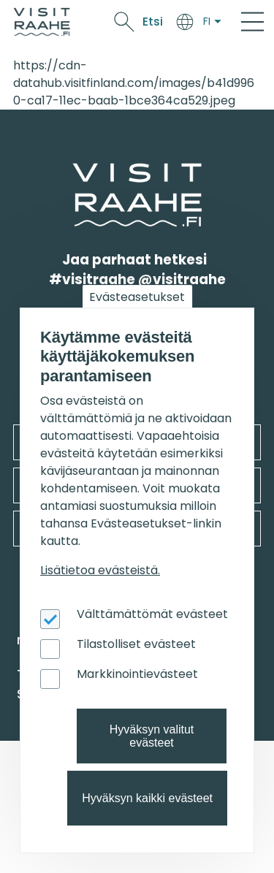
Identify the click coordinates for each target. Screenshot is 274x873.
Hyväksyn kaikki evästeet (147, 798)
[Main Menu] (252, 22)
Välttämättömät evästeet (152, 614)
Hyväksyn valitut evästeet (152, 736)
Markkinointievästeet (137, 674)
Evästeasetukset (137, 297)
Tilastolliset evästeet (136, 644)
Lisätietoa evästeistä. (100, 570)
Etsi (152, 21)
